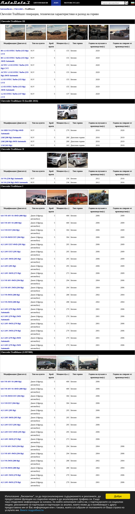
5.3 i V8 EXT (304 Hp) (10, 230)
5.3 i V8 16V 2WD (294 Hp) (12, 287)
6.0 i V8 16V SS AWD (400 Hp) (13, 215)
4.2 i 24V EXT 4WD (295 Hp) (13, 244)
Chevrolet (18, 9)
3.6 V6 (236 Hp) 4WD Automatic (14, 182)
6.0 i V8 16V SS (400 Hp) (11, 223)
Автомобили (40, 3)
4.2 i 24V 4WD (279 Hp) (11, 323)
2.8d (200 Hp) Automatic (11, 137)
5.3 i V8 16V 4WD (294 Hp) (12, 280)
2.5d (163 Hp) (6, 145)
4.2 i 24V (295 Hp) (8, 266)
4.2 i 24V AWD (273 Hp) (11, 273)
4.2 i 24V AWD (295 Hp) (11, 259)
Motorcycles (72, 3)
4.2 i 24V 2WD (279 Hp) (11, 331)
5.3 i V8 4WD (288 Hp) (10, 295)
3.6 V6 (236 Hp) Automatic (12, 178)
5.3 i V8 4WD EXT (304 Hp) (12, 237)
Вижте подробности (32, 510)
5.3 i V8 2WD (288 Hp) (10, 302)
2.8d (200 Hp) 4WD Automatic (13, 141)
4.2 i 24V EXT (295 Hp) (10, 251)
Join (56, 3)
